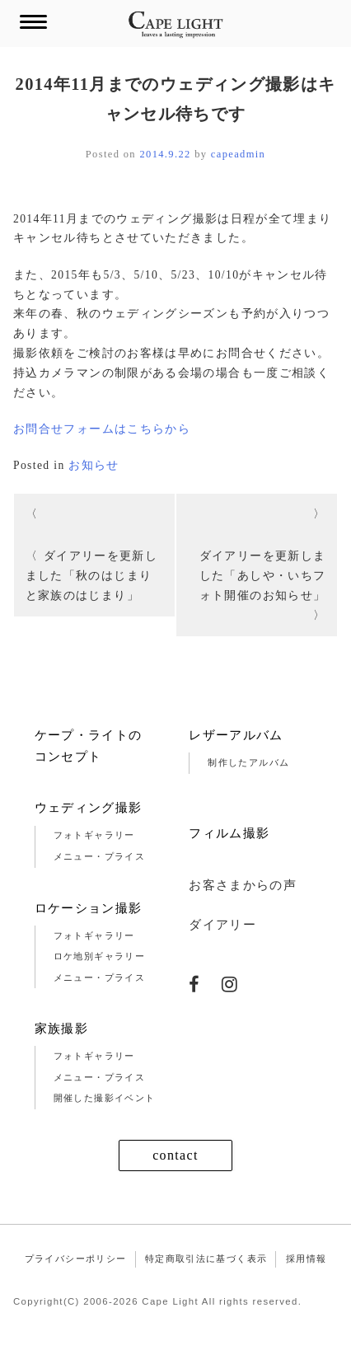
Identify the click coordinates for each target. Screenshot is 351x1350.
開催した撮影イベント (105, 1098)
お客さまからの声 (243, 885)
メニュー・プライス (99, 856)
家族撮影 (61, 1028)
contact (175, 1155)
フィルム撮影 (229, 833)
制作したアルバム (248, 762)
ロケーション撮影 (89, 908)
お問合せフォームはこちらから (101, 429)
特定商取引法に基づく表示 (206, 1258)
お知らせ (93, 465)
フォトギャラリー (94, 835)
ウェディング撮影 (89, 807)
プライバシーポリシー (76, 1258)
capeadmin (238, 154)
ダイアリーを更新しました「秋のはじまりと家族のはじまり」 (91, 576)
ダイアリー (222, 924)
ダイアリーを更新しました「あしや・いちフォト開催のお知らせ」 (262, 576)
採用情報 (306, 1258)
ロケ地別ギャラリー (99, 956)
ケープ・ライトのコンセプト (89, 746)
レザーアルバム (236, 735)
